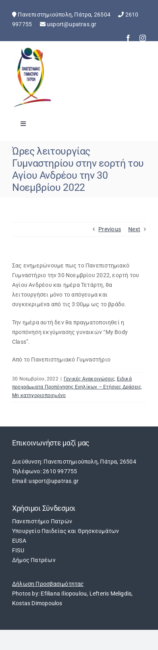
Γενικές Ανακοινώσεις (89, 379)
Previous (109, 229)
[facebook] (128, 38)
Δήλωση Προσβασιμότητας (48, 584)
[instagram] (142, 38)
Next (134, 229)
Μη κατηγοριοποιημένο (39, 395)
